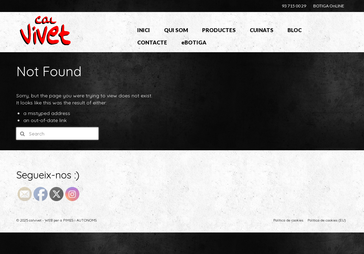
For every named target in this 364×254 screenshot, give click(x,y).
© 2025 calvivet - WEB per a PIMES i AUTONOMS (56, 220)
